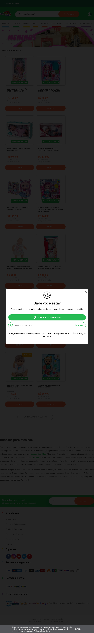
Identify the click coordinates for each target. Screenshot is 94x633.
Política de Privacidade (41, 631)
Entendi (78, 629)
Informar (79, 325)
